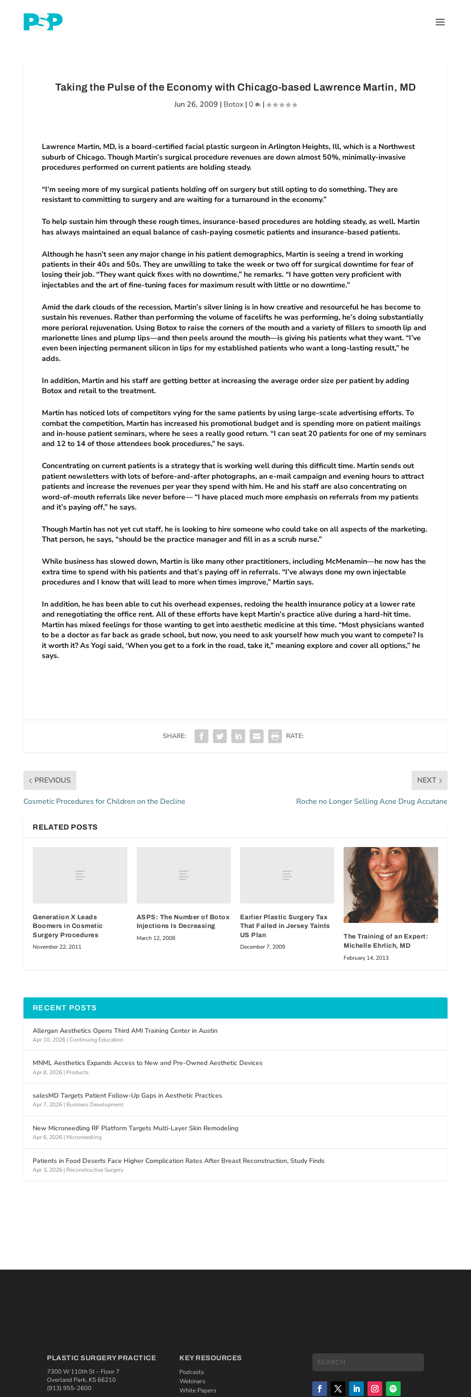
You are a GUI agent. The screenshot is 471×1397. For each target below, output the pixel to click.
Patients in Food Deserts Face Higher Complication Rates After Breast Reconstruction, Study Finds (179, 1161)
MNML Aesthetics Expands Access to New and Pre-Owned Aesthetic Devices (148, 1063)
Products (77, 1072)
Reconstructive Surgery (94, 1170)
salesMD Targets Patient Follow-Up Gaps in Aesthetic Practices (127, 1095)
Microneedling (84, 1137)
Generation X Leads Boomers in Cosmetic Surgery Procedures (68, 926)
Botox (233, 104)
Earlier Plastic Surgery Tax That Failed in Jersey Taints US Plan (285, 926)
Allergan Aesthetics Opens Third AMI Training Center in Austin (125, 1030)
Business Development (94, 1104)
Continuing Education (96, 1039)
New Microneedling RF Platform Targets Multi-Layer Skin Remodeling (135, 1128)
